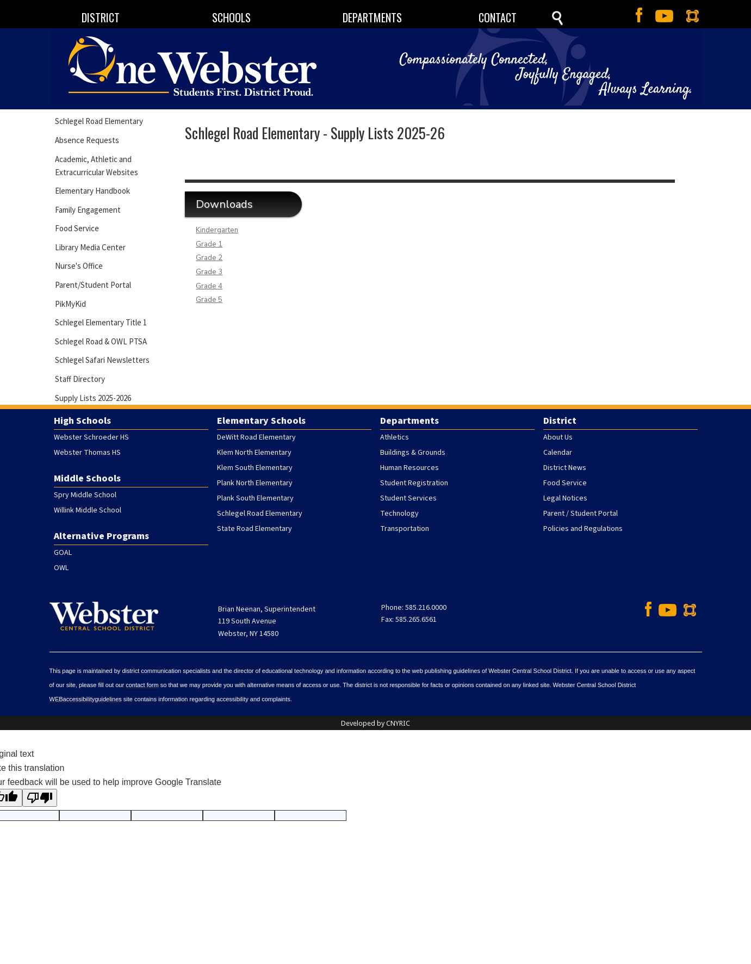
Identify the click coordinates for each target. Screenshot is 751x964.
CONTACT (498, 17)
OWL (61, 568)
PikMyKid (70, 304)
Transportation (404, 528)
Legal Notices (565, 498)
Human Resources (409, 467)
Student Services (408, 498)
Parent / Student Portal (580, 513)
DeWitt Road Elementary (256, 437)
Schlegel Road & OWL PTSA (101, 341)
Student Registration (414, 483)
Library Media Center (90, 247)
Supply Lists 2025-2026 (93, 398)
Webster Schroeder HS (91, 437)
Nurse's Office (79, 266)
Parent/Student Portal (93, 285)
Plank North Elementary (255, 483)
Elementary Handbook (92, 191)
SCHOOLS (231, 17)
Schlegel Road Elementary (99, 121)
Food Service (77, 228)
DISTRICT (101, 17)
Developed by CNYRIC (375, 723)
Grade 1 (209, 244)
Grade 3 (209, 272)
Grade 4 (209, 286)
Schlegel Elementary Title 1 (101, 322)
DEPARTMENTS (372, 17)
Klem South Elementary (255, 467)
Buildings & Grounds (412, 452)
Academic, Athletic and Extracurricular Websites (96, 165)
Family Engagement (88, 210)
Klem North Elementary (254, 452)
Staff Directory (80, 379)
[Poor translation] (39, 798)
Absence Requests (87, 140)
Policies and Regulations (583, 528)
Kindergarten (217, 230)
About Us (558, 437)
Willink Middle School (87, 510)
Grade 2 (209, 258)
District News (564, 467)
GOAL (63, 552)
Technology (399, 513)
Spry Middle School (85, 495)
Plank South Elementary (255, 498)
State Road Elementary (254, 528)
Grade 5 (209, 300)
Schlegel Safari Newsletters (102, 360)
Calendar (557, 452)
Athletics (394, 437)
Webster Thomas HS (87, 452)
